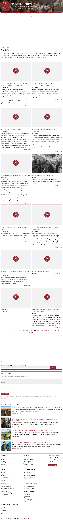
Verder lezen (27, 105)
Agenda (3, 461)
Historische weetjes (28, 477)
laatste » (32, 333)
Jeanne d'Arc (27, 463)
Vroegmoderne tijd (5, 491)
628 (49, 331)
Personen (22, 13)
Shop (31, 16)
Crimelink (5, 310)
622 (27, 331)
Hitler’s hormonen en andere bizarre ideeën (16, 176)
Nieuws (8, 48)
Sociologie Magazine (40, 271)
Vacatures (3, 512)
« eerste (6, 331)
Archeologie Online (28, 499)
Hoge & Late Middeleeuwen (7, 488)
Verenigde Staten (5, 477)
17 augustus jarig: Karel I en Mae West (14, 228)
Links (2, 513)
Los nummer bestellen (29, 486)
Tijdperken (30, 13)
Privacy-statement (24, 518)
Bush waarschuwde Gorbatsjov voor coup (15, 272)
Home (5, 13)
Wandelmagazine (28, 498)
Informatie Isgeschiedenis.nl (9, 504)
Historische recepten (29, 474)
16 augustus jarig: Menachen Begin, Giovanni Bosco (46, 310)
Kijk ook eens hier (29, 492)
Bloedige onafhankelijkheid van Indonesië (45, 228)
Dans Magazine (27, 496)
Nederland (3, 472)
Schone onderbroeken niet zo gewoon (44, 130)
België (2, 474)
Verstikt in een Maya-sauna (11, 129)
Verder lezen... (16, 413)
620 (20, 331)
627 (45, 331)
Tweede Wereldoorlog (6, 493)
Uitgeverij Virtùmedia (29, 501)
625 (38, 331)
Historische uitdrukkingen (30, 475)
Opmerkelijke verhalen (29, 478)
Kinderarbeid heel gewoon (42, 175)
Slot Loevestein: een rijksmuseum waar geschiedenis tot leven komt (36, 407)
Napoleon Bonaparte (29, 464)
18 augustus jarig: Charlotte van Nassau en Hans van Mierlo (14, 84)
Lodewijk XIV (27, 466)
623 (31, 331)
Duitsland (3, 475)
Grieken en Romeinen (6, 486)
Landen (16, 13)
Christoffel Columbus (29, 459)
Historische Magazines (30, 484)
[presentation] (14, 387)
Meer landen (4, 480)
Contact (3, 507)
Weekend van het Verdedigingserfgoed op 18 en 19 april (32, 431)
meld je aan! (53, 465)
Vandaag (10, 13)
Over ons (3, 509)
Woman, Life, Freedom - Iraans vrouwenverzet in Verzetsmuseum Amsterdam (35, 419)
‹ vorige (13, 331)
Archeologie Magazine (29, 488)
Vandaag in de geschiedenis (8, 458)
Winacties (3, 464)
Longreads (3, 463)
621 (23, 331)
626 (42, 331)
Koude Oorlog (4, 494)
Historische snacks (53, 13)
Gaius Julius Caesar (28, 461)
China (2, 478)
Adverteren (3, 510)
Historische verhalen (40, 13)
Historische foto (28, 472)
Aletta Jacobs (27, 458)
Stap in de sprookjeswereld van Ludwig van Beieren (30, 442)
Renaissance (4, 490)
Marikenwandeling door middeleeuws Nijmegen (42, 84)
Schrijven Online (27, 494)
